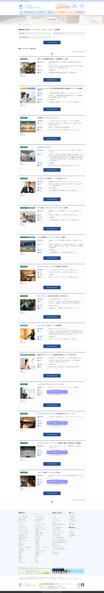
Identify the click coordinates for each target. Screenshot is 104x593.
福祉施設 (37, 555)
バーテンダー (21, 524)
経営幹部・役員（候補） (23, 537)
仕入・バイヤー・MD (22, 529)
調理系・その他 (21, 519)
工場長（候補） (21, 548)
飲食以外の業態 (55, 553)
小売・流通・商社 (56, 545)
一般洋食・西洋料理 (56, 529)
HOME (21, 24)
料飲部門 (20, 545)
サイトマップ (71, 537)
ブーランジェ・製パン (39, 517)
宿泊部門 (20, 542)
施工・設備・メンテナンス (23, 534)
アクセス (82, 5)
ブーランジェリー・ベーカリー (58, 532)
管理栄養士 (37, 553)
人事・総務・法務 (38, 534)
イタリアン (55, 517)
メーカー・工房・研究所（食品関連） (59, 540)
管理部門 (37, 542)
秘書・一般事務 (21, 535)
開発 (36, 560)
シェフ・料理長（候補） (23, 516)
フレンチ (54, 516)
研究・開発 (21, 552)
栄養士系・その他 (22, 562)
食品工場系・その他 (39, 552)
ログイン (70, 12)
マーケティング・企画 (23, 532)
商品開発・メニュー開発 (39, 529)
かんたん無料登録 (60, 12)
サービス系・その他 (22, 527)
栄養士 (20, 553)
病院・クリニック (22, 555)
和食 (53, 525)
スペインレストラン (56, 519)
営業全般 (37, 530)
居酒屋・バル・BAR (56, 534)
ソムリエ (37, 522)
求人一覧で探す (40, 12)
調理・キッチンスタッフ (39, 516)
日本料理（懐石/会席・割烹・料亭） (59, 524)
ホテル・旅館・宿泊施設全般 (58, 537)
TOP (21, 12)
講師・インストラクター (39, 535)
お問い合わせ (75, 5)
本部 (19, 560)
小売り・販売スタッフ (23, 525)
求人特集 (50, 12)
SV (35, 558)
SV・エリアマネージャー (39, 527)
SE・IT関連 (37, 539)
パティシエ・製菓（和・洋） (24, 517)
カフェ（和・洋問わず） (57, 535)
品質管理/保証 (21, 550)
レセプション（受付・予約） (40, 524)
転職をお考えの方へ (29, 12)
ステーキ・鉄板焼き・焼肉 (57, 527)
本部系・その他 (38, 540)
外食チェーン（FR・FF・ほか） (58, 547)
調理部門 (37, 562)
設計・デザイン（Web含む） (24, 530)
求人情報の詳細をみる (52, 79)
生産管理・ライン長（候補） (40, 550)
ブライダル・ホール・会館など (58, 539)
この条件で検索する (52, 42)
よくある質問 (71, 533)
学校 (36, 557)
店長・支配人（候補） (39, 519)
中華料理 (54, 522)
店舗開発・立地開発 (39, 532)
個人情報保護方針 (72, 535)
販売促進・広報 (21, 539)
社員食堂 (20, 557)
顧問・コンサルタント (23, 540)
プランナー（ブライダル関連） (24, 547)
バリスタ (20, 522)
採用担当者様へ (80, 12)
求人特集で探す (72, 519)
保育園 (20, 558)
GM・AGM (37, 545)
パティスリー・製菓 (56, 530)
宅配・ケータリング (56, 552)
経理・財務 (37, 537)
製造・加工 (37, 548)
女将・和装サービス (39, 525)
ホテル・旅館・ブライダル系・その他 (42, 547)
